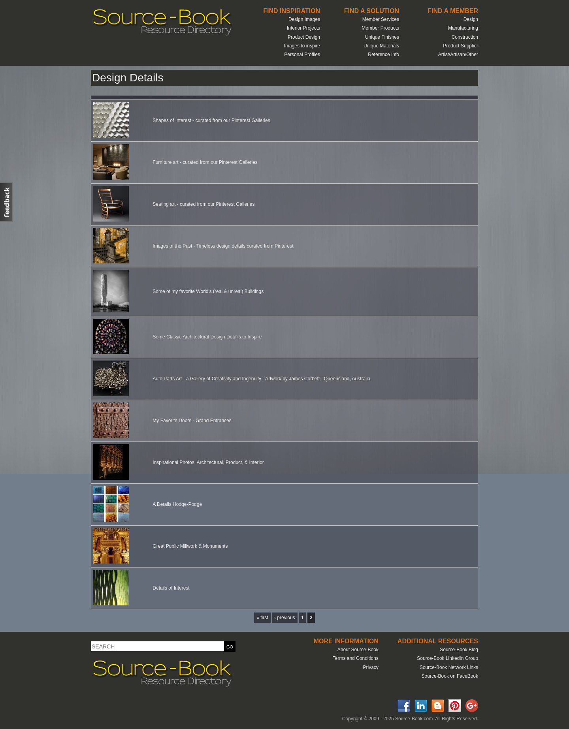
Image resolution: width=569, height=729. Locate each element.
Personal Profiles (302, 54)
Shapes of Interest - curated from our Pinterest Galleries (211, 120)
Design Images (304, 19)
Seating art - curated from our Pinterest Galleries (203, 204)
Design (470, 19)
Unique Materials (381, 46)
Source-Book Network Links (449, 667)
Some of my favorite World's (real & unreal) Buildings (208, 291)
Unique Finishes (382, 37)
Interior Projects (303, 28)
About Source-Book (358, 649)
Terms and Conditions (356, 658)
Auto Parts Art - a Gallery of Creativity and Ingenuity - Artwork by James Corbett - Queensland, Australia (261, 378)
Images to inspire (302, 46)
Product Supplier (460, 46)
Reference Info (383, 54)
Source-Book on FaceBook (450, 676)
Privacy (370, 667)
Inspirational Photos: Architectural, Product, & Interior (208, 462)
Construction (465, 37)
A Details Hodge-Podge (177, 504)
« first (262, 617)
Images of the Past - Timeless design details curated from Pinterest (223, 246)
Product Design (304, 37)
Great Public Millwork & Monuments (190, 546)
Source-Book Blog (459, 649)
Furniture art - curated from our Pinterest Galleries (205, 162)
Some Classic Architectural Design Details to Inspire (207, 337)
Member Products (380, 28)
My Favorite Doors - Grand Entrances (192, 420)
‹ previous (284, 617)
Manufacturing (463, 28)
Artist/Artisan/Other (458, 54)
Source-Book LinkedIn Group (447, 658)
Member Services (380, 19)
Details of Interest (171, 588)
